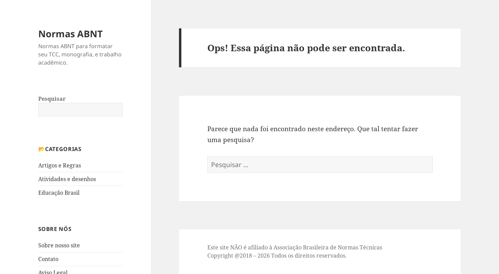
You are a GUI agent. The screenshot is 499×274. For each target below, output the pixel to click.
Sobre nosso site (59, 245)
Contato (48, 259)
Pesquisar (52, 98)
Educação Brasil (59, 192)
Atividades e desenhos (67, 179)
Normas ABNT (70, 33)
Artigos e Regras (59, 165)
